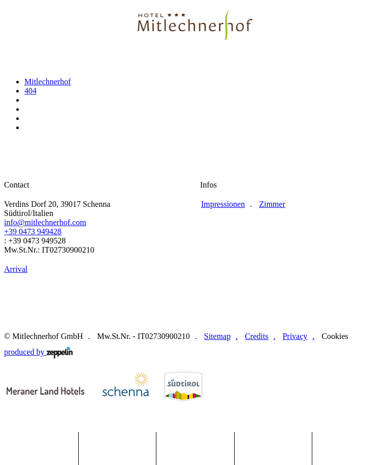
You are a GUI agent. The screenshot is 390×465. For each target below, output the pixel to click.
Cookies (334, 336)
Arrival (15, 269)
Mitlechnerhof (47, 81)
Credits (256, 336)
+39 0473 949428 (32, 231)
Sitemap (217, 336)
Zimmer (272, 204)
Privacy (294, 336)
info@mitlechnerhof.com (45, 222)
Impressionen (223, 204)
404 (30, 90)
